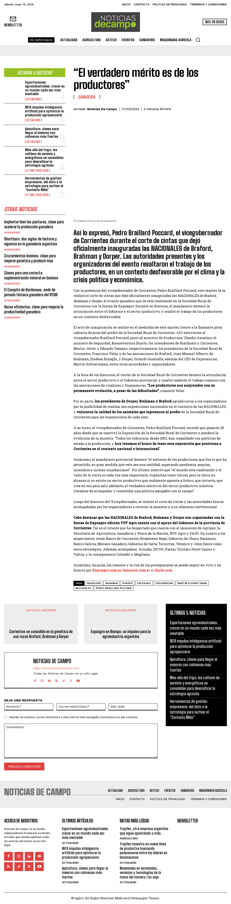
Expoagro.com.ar (106, 570)
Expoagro (144, 583)
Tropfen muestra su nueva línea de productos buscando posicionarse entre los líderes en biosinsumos (143, 850)
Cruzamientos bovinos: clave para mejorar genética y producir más (30, 257)
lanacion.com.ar (136, 570)
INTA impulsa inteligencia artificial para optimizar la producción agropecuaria (44, 111)
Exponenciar (164, 583)
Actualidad (32, 98)
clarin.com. (163, 570)
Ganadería (12, 232)
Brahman (111, 583)
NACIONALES (83, 588)
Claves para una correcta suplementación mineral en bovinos (31, 274)
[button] (198, 40)
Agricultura (129, 838)
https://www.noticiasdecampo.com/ (56, 668)
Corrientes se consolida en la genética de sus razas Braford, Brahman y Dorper (41, 634)
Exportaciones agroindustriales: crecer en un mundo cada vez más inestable (45, 88)
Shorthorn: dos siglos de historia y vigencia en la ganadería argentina (30, 240)
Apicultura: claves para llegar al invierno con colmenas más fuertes (42, 132)
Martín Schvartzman (192, 583)
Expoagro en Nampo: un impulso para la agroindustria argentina (120, 634)
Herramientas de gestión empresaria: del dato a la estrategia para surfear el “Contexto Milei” (44, 183)
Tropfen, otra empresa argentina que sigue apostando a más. (144, 830)
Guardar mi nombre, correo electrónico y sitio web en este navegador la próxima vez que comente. (73, 717)
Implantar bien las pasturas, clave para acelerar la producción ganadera (34, 224)
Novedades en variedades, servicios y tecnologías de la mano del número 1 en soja (140, 872)
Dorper (127, 583)
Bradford (94, 583)
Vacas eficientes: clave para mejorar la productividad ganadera (33, 308)
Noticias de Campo (102, 109)
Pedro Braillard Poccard (114, 588)
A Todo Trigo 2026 (36, 170)
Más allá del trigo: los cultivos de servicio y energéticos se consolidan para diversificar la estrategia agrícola (44, 157)
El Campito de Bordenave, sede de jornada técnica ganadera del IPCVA (31, 291)
